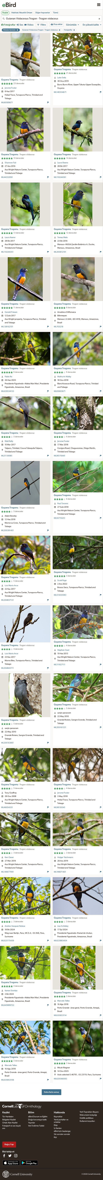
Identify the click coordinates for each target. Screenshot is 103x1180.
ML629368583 (60, 1079)
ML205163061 (7, 743)
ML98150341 (59, 807)
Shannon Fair (10, 163)
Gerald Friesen (11, 312)
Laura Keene (62, 163)
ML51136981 (6, 456)
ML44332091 (7, 177)
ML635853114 (60, 1015)
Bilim (31, 1112)
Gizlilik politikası (86, 1118)
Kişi (55, 1137)
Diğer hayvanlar (42, 13)
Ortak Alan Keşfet (9, 1123)
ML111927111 (59, 665)
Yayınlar (31, 1123)
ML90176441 (59, 456)
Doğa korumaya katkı (37, 1120)
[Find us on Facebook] (4, 1155)
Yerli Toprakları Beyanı (89, 1112)
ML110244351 (7, 252)
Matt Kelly (9, 441)
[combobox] (51, 19)
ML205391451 (7, 530)
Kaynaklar (58, 1117)
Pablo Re (8, 377)
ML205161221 (60, 727)
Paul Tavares (62, 504)
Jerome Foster (11, 88)
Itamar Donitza (11, 991)
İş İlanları (58, 1128)
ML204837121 (7, 600)
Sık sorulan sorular (62, 1134)
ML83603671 (60, 391)
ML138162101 (7, 327)
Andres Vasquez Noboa (15, 926)
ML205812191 (60, 252)
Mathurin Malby (64, 377)
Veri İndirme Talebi (36, 1126)
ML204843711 (7, 668)
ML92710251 (59, 518)
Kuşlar (5, 13)
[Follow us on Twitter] (10, 1155)
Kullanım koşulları (87, 1121)
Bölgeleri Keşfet (9, 1120)
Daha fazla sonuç (51, 1092)
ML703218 (58, 327)
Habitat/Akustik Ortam (21, 13)
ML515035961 (60, 595)
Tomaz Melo (62, 237)
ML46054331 (7, 807)
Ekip (55, 1125)
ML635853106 (7, 1080)
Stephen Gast (63, 650)
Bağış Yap (9, 1144)
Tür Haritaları (7, 1117)
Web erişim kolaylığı (88, 1115)
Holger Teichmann (65, 857)
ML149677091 (7, 872)
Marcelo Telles (63, 1001)
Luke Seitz (61, 78)
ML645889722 (7, 1005)
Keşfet (6, 1112)
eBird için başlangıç (62, 1131)
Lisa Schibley (62, 926)
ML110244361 (60, 177)
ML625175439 (7, 941)
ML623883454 (60, 941)
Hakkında (59, 1112)
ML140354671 (60, 92)
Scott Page (62, 580)
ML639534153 (7, 391)
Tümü (55, 13)
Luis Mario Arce (11, 586)
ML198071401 (60, 872)
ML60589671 (7, 103)
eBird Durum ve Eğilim (37, 1117)
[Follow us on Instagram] (16, 1155)
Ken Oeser (9, 857)
